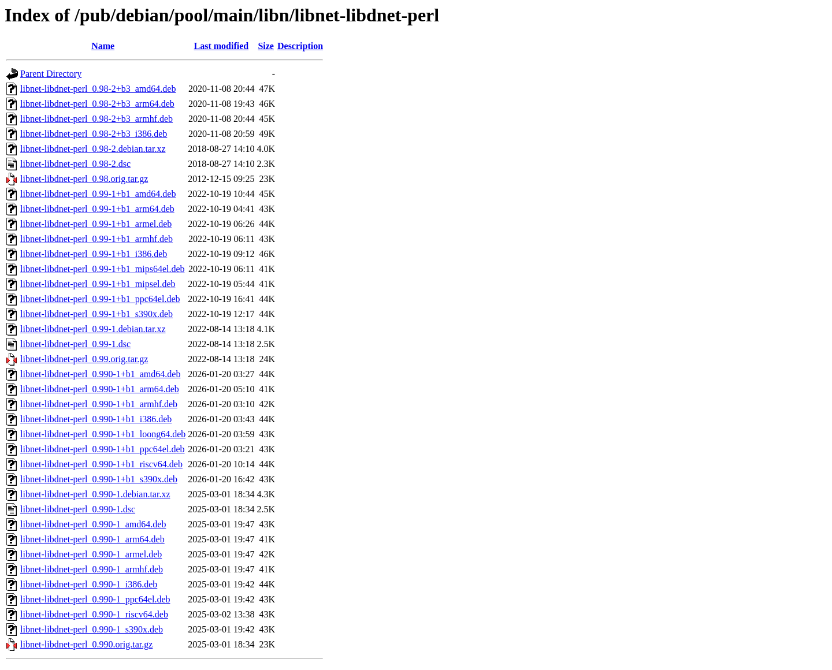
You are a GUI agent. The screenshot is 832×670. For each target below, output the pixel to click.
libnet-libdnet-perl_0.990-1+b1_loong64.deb (102, 434)
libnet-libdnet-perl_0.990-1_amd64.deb (93, 524)
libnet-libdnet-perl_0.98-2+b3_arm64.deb (97, 104)
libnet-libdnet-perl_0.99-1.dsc (75, 344)
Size (266, 46)
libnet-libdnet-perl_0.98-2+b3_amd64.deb (98, 89)
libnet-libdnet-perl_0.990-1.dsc (77, 509)
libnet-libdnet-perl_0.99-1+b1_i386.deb (93, 254)
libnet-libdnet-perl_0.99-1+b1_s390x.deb (96, 314)
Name (102, 46)
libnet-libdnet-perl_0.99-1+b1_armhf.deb (96, 239)
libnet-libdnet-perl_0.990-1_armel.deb (91, 554)
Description (300, 46)
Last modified (221, 46)
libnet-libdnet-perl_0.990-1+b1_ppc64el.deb (102, 449)
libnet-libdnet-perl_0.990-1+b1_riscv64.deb (101, 464)
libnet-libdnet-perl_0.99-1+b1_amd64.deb (98, 194)
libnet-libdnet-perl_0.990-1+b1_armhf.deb (98, 404)
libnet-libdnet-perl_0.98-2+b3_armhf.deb (96, 119)
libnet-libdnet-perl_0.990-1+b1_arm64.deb (99, 389)
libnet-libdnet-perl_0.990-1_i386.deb (88, 584)
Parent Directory (50, 74)
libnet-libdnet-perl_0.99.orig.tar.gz (84, 359)
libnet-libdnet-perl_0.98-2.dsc (75, 164)
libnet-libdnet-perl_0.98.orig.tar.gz (84, 179)
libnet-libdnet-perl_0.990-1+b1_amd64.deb (100, 374)
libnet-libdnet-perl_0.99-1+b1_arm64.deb (97, 209)
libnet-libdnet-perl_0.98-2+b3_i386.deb (93, 134)
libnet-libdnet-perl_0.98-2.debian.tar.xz (92, 149)
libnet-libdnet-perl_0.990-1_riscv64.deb (94, 614)
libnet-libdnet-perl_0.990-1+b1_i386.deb (96, 419)
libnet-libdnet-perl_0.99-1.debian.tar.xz (92, 329)
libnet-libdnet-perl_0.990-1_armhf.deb (91, 569)
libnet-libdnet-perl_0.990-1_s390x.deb (91, 629)
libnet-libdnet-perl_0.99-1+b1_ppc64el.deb (100, 299)
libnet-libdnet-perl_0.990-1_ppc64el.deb (95, 599)
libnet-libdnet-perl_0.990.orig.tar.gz (86, 644)
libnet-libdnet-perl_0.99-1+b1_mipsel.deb (98, 284)
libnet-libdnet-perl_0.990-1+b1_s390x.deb (98, 479)
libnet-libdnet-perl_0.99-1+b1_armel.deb (96, 224)
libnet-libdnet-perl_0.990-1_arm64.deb (92, 539)
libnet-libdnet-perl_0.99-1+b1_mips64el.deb (102, 269)
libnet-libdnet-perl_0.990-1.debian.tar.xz (95, 494)
